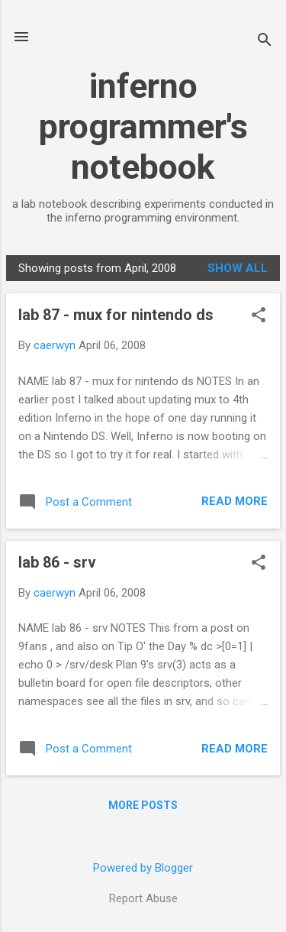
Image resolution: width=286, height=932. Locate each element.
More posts (143, 805)
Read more (234, 501)
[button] (258, 316)
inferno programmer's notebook (143, 126)
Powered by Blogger (143, 868)
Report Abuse (143, 898)
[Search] (264, 41)
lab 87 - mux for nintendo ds (116, 315)
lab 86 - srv (57, 562)
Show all (237, 268)
